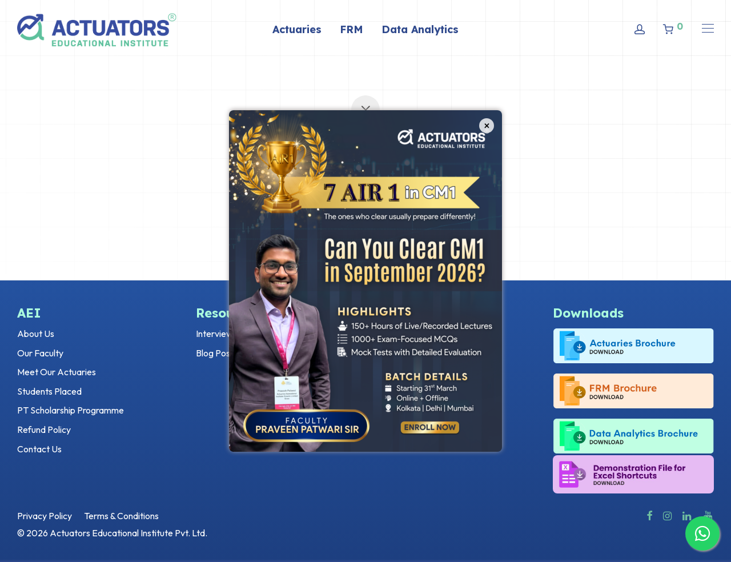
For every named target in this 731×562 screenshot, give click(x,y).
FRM (351, 29)
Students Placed (49, 391)
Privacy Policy (44, 515)
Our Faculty (40, 353)
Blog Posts (217, 353)
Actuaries (297, 29)
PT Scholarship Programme (70, 410)
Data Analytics (420, 29)
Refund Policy (44, 429)
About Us (35, 333)
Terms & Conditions (121, 515)
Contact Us (39, 449)
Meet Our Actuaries (56, 372)
